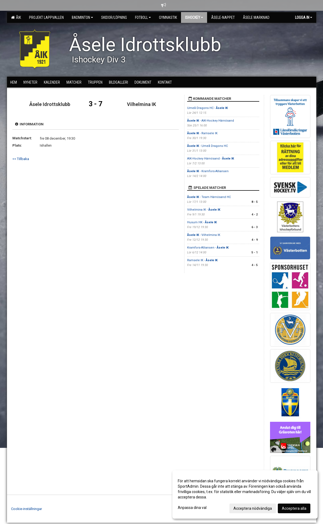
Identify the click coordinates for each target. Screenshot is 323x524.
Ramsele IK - (202, 260)
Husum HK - (202, 222)
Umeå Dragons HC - (207, 108)
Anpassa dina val (192, 507)
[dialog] (245, 494)
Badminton (82, 17)
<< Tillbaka (20, 159)
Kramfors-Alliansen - (208, 247)
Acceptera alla (294, 508)
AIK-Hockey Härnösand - (210, 158)
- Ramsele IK (202, 133)
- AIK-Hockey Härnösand (210, 120)
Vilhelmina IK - (203, 209)
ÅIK (16, 17)
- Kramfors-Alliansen (208, 171)
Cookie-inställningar (26, 509)
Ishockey (194, 17)
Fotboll (143, 17)
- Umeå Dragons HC (207, 146)
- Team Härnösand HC (209, 197)
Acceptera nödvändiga (252, 508)
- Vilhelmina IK (203, 235)
